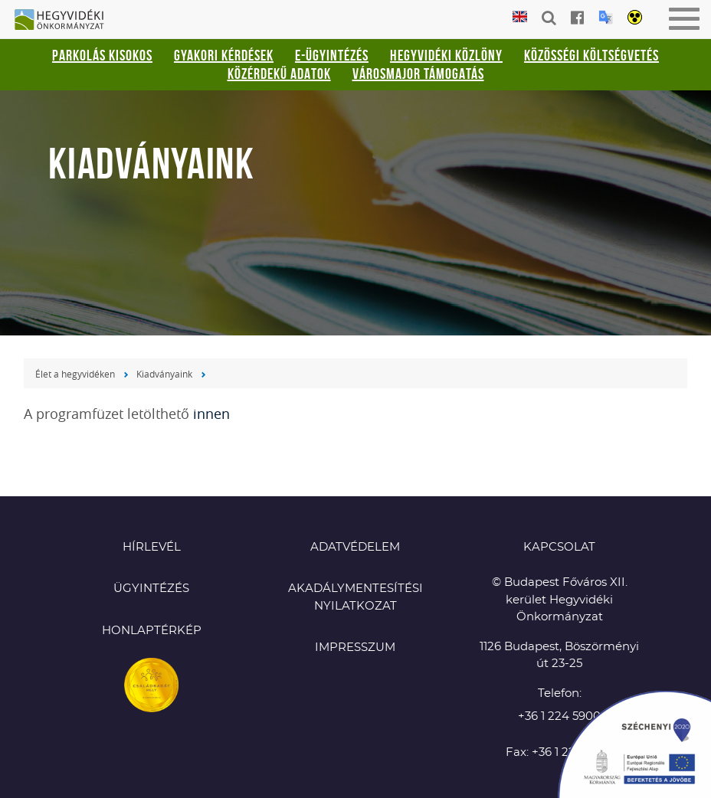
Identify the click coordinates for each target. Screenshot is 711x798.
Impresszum (355, 647)
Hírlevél (152, 547)
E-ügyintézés (332, 55)
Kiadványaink (164, 374)
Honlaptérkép (152, 630)
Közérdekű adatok (279, 73)
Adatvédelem (355, 547)
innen (211, 413)
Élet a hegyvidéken (75, 374)
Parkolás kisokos (102, 55)
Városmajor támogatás (418, 73)
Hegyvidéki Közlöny (446, 55)
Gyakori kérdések (224, 55)
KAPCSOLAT (559, 547)
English (520, 17)
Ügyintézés (151, 588)
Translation (605, 17)
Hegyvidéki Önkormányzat (65, 20)
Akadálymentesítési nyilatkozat (355, 597)
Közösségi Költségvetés (591, 55)
